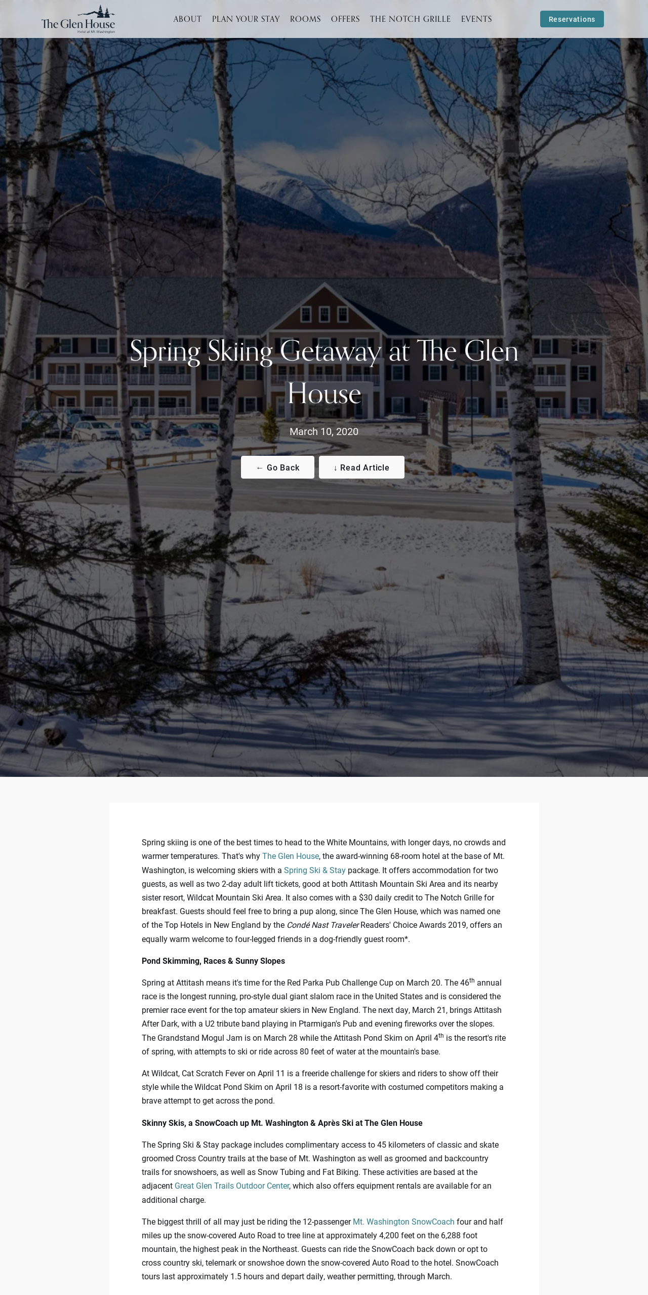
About (188, 19)
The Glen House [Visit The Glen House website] (290, 855)
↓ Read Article (362, 467)
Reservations (572, 19)
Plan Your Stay (246, 19)
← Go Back (277, 467)
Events (476, 19)
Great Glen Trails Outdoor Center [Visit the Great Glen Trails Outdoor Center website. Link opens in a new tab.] (232, 1185)
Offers (345, 19)
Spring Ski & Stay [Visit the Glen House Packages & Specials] (315, 870)
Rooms (305, 19)
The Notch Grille (410, 19)
